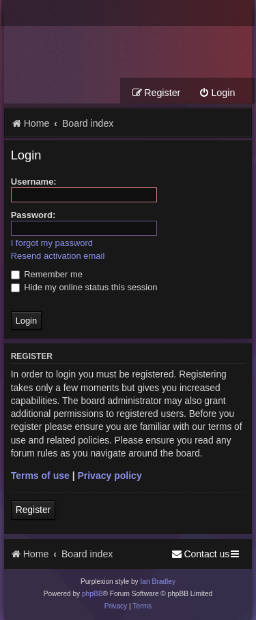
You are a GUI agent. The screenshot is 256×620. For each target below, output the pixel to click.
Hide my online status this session (84, 287)
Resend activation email (58, 256)
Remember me (47, 274)
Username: (34, 181)
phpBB (92, 594)
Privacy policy (109, 475)
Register (33, 509)
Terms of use (40, 475)
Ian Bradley (157, 581)
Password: (33, 215)
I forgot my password (52, 243)
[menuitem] (217, 93)
